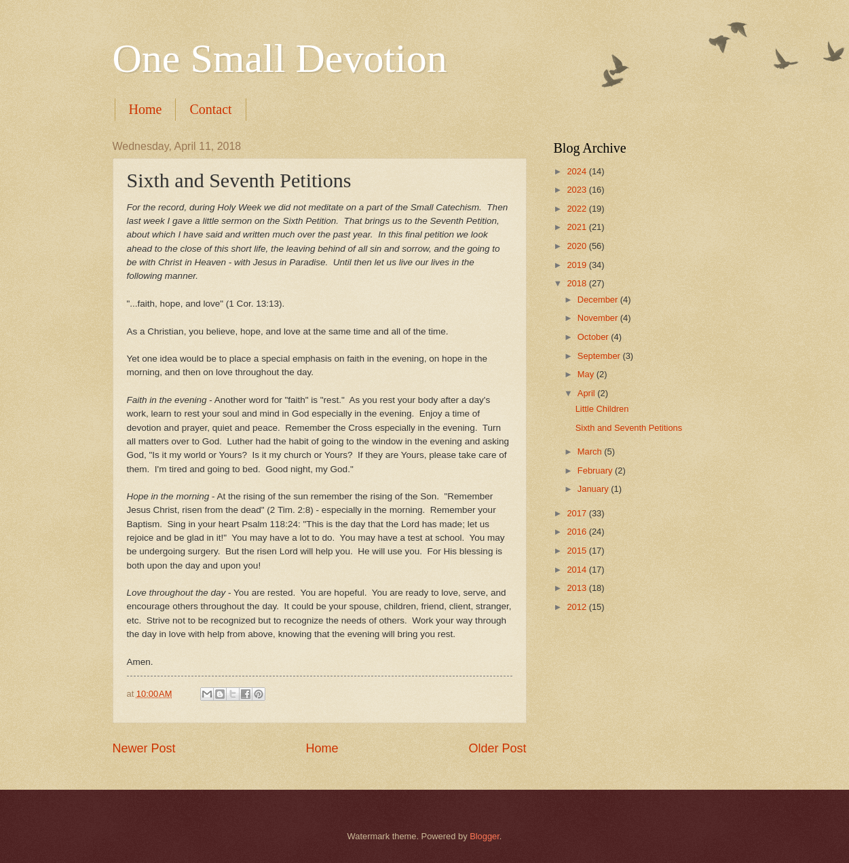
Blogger (484, 836)
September (600, 356)
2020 (577, 246)
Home (145, 109)
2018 (577, 283)
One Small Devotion (280, 58)
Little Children (602, 409)
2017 (577, 513)
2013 (577, 588)
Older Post (497, 748)
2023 (577, 190)
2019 (577, 265)
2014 (577, 569)
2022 (577, 209)
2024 (577, 171)
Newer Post (144, 748)
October (594, 337)
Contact (210, 109)
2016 (577, 531)
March (591, 451)
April (587, 393)
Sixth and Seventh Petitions (629, 428)
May (587, 374)
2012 (577, 607)
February (596, 470)
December (599, 299)
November (599, 318)
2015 (577, 550)
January (594, 489)
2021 (577, 227)
